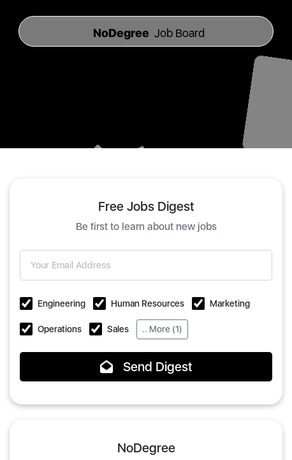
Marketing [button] (230, 303)
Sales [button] (118, 329)
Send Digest (146, 366)
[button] (26, 303)
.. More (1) (162, 329)
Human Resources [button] (147, 303)
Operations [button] (60, 329)
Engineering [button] (61, 303)
